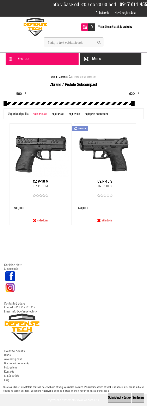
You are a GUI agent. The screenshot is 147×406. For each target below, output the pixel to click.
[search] (99, 42)
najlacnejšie (40, 113)
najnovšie (74, 113)
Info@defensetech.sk (24, 311)
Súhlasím (138, 398)
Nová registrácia (125, 13)
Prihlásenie (103, 13)
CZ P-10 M (40, 181)
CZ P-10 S (104, 181)
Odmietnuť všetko (119, 398)
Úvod (54, 76)
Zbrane (63, 76)
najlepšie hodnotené (97, 113)
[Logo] (35, 27)
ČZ (70, 76)
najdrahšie (58, 113)
